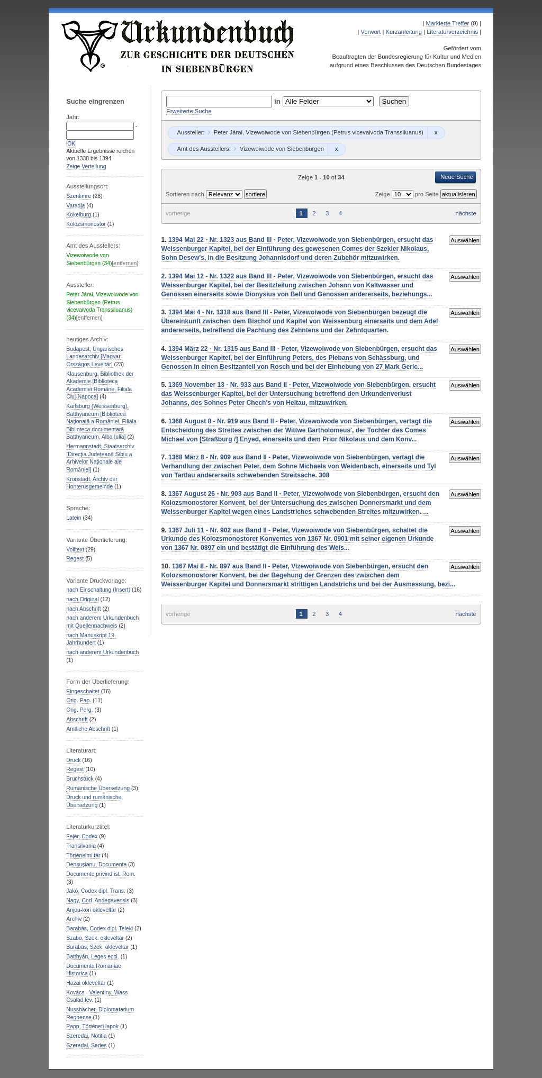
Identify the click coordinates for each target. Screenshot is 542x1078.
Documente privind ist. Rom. (101, 874)
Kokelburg (78, 215)
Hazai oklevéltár (85, 983)
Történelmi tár (83, 855)
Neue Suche (456, 177)
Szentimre (78, 196)
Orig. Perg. (79, 710)
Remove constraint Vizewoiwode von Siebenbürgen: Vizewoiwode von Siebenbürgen (336, 149)
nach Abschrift (83, 609)
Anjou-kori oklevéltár (91, 910)
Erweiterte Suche (188, 111)
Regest (75, 558)
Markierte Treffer (447, 23)
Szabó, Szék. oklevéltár (95, 938)
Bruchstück (79, 779)
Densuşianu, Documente (96, 864)
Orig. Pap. (78, 700)
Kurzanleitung (404, 32)
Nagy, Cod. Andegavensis (97, 900)
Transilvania (81, 846)
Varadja (75, 206)
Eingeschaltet (82, 691)
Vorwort (371, 32)
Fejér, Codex (81, 836)
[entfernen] (125, 263)
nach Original (82, 599)
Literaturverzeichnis (452, 32)
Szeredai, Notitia (86, 1036)
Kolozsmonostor (86, 224)
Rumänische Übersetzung (98, 788)
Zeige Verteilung (86, 166)
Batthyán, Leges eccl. (92, 956)
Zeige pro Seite (407, 194)
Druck (73, 760)
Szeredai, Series (86, 1045)
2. (164, 276)
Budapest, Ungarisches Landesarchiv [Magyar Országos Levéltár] (94, 356)
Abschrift (76, 719)
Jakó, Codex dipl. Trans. (95, 891)
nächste (466, 213)
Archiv (74, 919)
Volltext (75, 549)
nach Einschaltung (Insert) (98, 590)
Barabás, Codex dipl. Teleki (99, 928)
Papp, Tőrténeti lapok (92, 1026)
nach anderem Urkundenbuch (102, 652)
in (278, 101)
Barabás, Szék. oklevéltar (97, 947)
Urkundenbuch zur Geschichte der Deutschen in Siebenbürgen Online (178, 46)
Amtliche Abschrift (88, 729)
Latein (73, 518)
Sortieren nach (186, 194)
